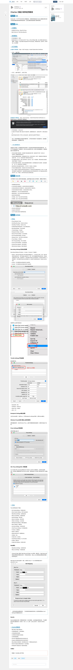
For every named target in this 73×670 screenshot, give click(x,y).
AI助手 (26, 1)
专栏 (21, 1)
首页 (17, 1)
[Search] (37, 2)
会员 (30, 1)
